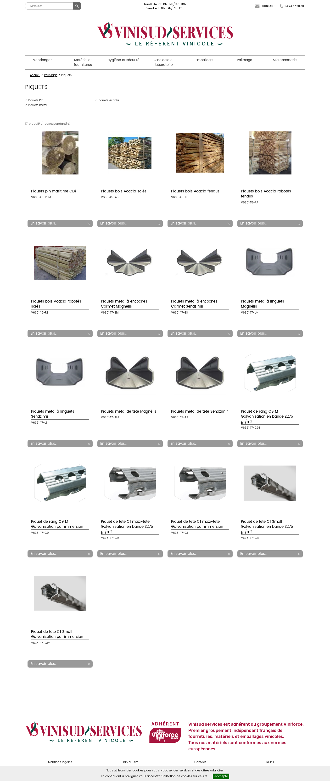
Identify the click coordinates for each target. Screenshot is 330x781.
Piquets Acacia (108, 100)
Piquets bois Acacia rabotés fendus (266, 193)
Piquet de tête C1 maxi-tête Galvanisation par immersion (197, 524)
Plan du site (130, 762)
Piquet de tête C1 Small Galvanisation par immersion (57, 634)
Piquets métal (37, 105)
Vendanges (42, 60)
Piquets (66, 75)
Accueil (35, 75)
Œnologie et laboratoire (164, 62)
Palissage (244, 60)
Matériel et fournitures (83, 62)
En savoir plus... (43, 223)
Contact (268, 6)
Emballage (204, 60)
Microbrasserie (285, 60)
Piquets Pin (36, 100)
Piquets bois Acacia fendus (195, 191)
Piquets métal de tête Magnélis (128, 412)
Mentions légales (60, 762)
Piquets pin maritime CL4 (53, 191)
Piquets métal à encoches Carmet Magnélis (124, 303)
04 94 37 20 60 (294, 6)
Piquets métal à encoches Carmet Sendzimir (194, 303)
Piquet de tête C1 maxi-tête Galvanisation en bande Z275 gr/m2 (127, 527)
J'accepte (221, 776)
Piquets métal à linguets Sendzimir (52, 414)
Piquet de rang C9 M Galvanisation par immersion (57, 524)
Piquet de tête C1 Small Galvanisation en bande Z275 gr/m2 (267, 527)
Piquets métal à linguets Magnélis (262, 303)
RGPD (270, 762)
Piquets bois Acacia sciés (123, 191)
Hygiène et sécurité (123, 60)
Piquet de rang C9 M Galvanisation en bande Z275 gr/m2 (267, 417)
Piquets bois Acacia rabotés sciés (56, 303)
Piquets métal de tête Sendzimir (199, 412)
